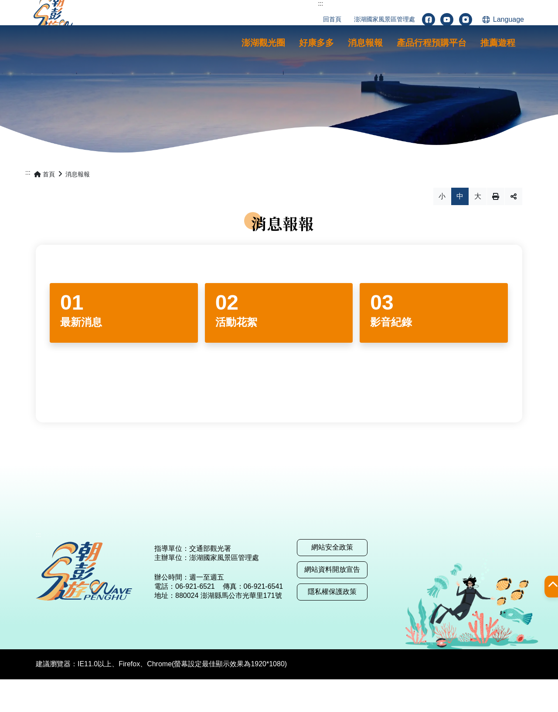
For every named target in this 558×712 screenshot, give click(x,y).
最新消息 (81, 355)
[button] (263, 43)
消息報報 (77, 206)
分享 (513, 229)
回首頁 (332, 19)
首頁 (44, 206)
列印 (495, 229)
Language (508, 19)
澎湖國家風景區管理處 (384, 19)
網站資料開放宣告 (332, 602)
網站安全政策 (332, 580)
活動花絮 (236, 355)
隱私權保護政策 (332, 624)
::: (320, 3)
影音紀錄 (391, 355)
